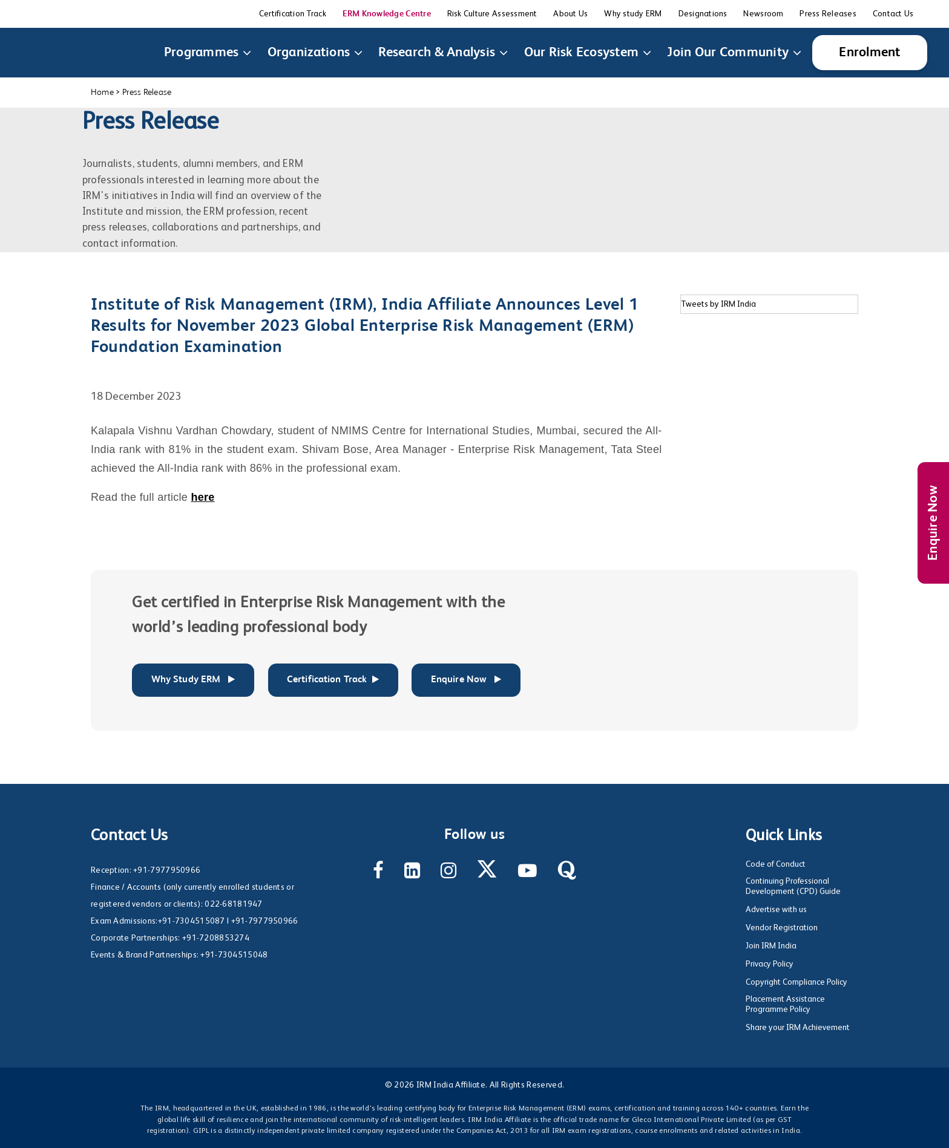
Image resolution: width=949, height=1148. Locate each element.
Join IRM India (771, 946)
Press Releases (828, 14)
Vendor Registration (782, 928)
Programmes (204, 52)
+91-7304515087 (191, 921)
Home (102, 92)
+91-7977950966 (166, 870)
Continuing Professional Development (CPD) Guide (793, 886)
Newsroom (763, 14)
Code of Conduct (776, 864)
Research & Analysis (439, 52)
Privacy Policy (769, 964)
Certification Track (292, 14)
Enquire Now (933, 523)
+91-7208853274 (215, 938)
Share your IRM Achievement (798, 1027)
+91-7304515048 (234, 955)
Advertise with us (776, 909)
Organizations (311, 52)
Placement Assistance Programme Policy (785, 1004)
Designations (702, 14)
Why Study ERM (193, 680)
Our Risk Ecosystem (584, 52)
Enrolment (869, 52)
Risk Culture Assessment (492, 14)
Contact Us (893, 14)
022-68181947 (233, 904)
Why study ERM (633, 14)
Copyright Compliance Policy (796, 982)
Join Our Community (730, 52)
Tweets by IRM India (718, 304)
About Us (570, 14)
